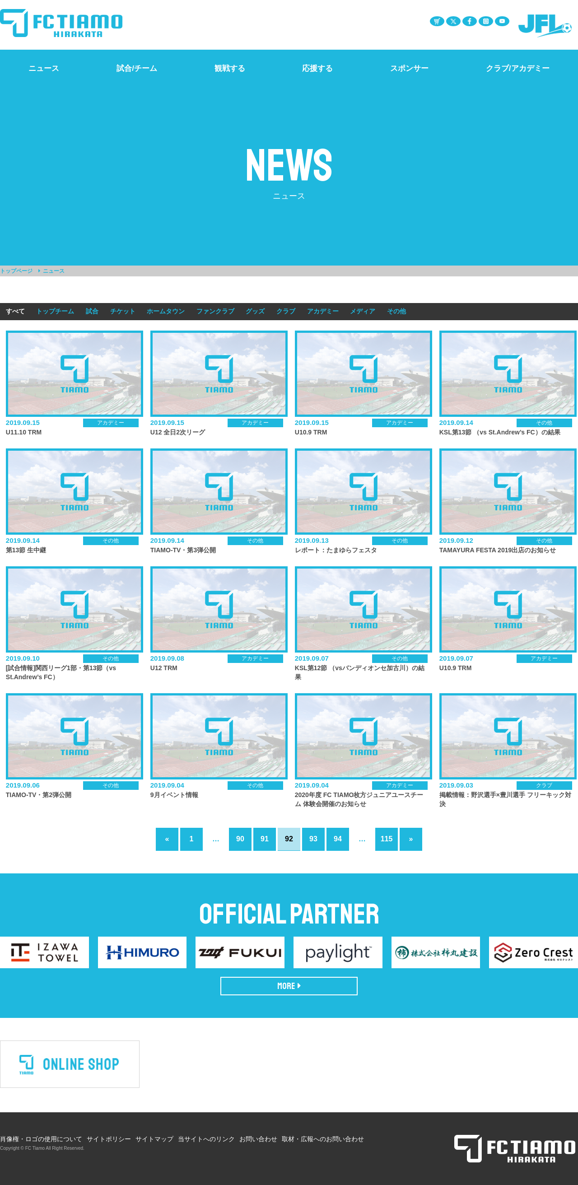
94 (338, 839)
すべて (15, 311)
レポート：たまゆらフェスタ (336, 550)
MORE (289, 986)
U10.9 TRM (311, 432)
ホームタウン (166, 311)
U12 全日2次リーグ (177, 432)
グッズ (255, 311)
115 (387, 839)
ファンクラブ (215, 311)
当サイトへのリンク (206, 1139)
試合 (92, 311)
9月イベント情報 (174, 794)
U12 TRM (163, 668)
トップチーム (55, 311)
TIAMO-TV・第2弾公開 (38, 794)
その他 (396, 311)
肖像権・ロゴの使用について (41, 1139)
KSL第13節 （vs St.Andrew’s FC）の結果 (499, 432)
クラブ (285, 311)
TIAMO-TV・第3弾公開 (183, 550)
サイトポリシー (109, 1139)
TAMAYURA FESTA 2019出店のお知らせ (497, 550)
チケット (122, 311)
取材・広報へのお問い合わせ (323, 1139)
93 (313, 839)
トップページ (16, 271)
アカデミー (323, 311)
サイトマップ (154, 1139)
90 (240, 839)
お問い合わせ (258, 1139)
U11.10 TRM (24, 432)
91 (265, 839)
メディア (362, 311)
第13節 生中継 (26, 550)
